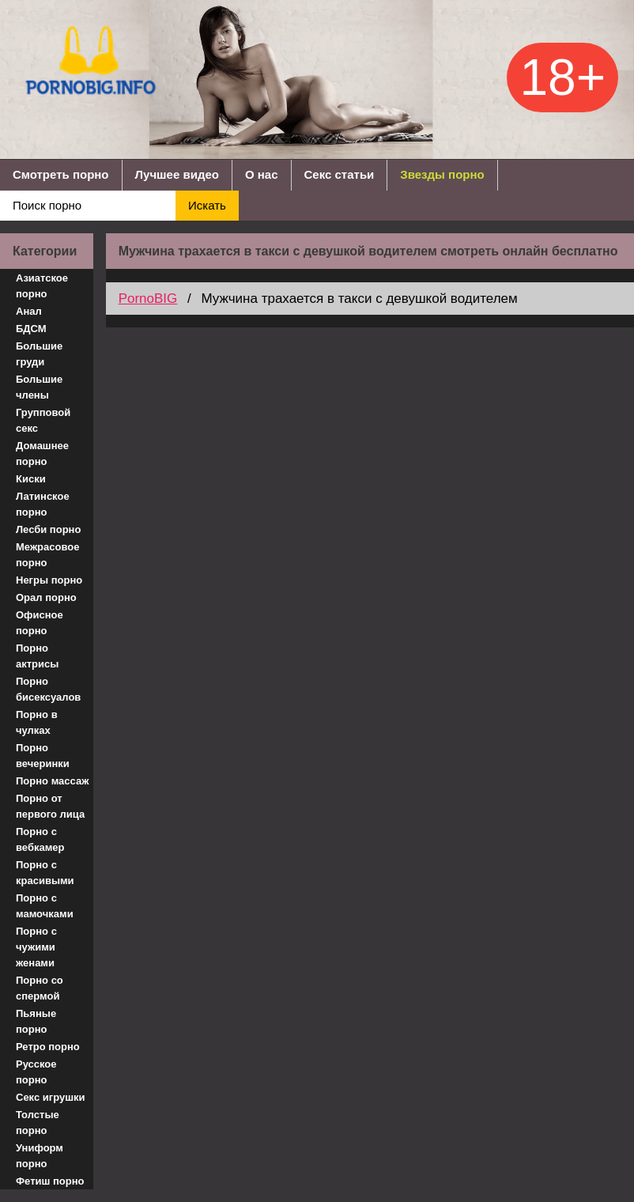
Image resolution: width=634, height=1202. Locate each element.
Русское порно (36, 1072)
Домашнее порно (42, 453)
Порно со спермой (39, 988)
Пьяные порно (36, 1021)
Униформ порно (39, 1156)
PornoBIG (148, 298)
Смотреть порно (61, 174)
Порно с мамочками (45, 906)
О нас (261, 174)
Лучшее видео (177, 174)
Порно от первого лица (50, 806)
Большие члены (39, 387)
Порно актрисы (37, 656)
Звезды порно (442, 174)
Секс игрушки (50, 1097)
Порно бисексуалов (48, 689)
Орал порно (46, 597)
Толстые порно (37, 1122)
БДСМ (31, 329)
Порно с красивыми (45, 872)
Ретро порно (48, 1047)
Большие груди (39, 354)
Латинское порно (43, 504)
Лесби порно (48, 529)
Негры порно (49, 580)
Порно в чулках (37, 722)
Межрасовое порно (47, 555)
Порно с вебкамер (40, 839)
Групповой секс (43, 420)
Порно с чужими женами (36, 947)
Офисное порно (39, 623)
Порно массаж (52, 781)
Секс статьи (339, 174)
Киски (31, 479)
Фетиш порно (50, 1181)
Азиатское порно (42, 286)
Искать (207, 205)
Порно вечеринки (43, 755)
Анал (29, 311)
